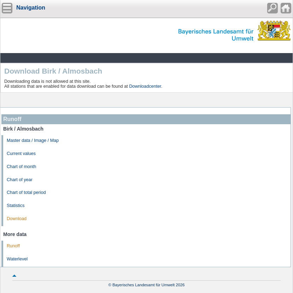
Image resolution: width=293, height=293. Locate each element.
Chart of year (20, 179)
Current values (21, 153)
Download (17, 218)
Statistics (15, 205)
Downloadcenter (145, 86)
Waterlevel (17, 259)
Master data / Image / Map (33, 140)
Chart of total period (26, 192)
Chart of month (21, 166)
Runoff (13, 245)
